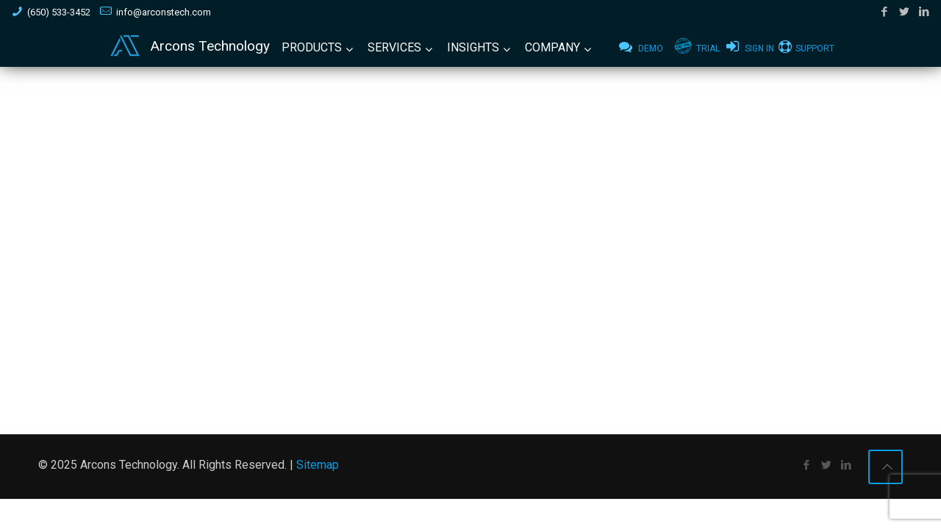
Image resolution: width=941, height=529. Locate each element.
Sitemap (317, 465)
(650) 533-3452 (58, 12)
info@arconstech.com (163, 12)
